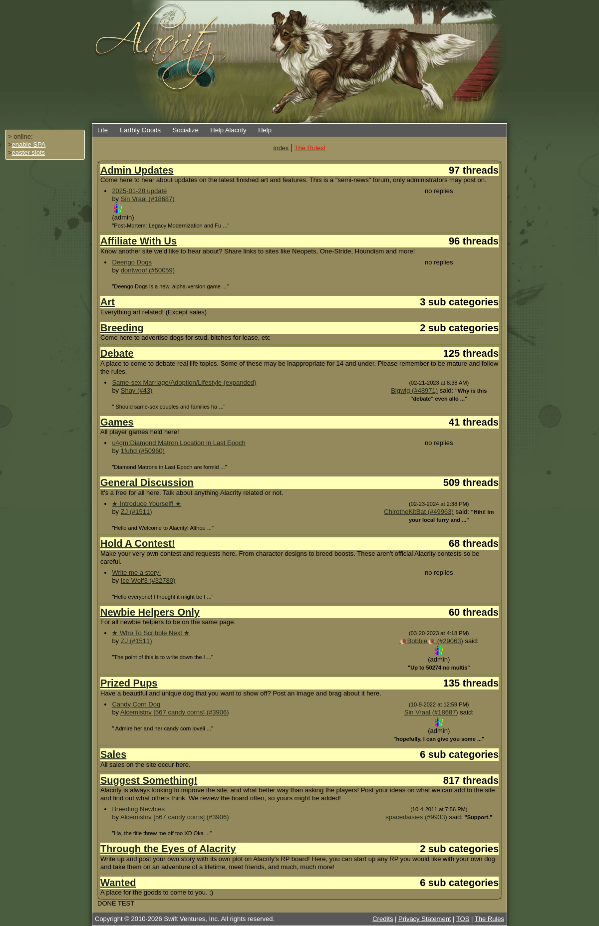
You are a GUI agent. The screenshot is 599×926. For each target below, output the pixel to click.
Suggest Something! (148, 780)
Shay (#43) (137, 390)
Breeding (122, 327)
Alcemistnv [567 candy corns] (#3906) (174, 712)
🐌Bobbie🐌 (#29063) (431, 641)
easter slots (28, 152)
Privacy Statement (424, 919)
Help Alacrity (228, 130)
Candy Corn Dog (136, 704)
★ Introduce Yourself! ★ (146, 503)
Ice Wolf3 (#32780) (148, 580)
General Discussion (147, 482)
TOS (463, 919)
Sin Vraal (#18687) (148, 199)
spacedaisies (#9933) (416, 817)
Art (107, 301)
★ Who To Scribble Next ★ (151, 633)
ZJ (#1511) (136, 511)
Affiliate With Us (138, 240)
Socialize (186, 130)
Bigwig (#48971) (414, 390)
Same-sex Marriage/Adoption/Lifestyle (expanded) (184, 382)
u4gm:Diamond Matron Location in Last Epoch (178, 443)
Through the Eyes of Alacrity (168, 848)
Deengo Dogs (132, 262)
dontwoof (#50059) (148, 270)
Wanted (118, 882)
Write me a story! (136, 572)
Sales (113, 754)
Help (265, 130)
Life (102, 130)
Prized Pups (128, 683)
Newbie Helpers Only (150, 612)
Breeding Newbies (138, 809)
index (281, 148)
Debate (117, 353)
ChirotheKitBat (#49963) (418, 511)
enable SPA (29, 144)
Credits (382, 919)
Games (117, 422)
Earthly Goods (140, 130)
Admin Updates (137, 170)
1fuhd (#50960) (143, 451)
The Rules (489, 919)
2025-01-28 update (139, 191)
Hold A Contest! (137, 543)
